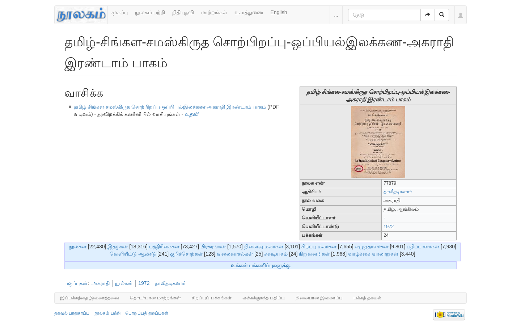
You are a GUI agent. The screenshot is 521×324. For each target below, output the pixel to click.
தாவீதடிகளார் (398, 191)
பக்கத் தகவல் (367, 297)
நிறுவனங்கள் (314, 254)
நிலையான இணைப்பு (319, 297)
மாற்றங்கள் (214, 12)
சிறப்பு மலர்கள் (318, 246)
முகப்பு (119, 12)
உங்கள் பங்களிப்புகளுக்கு (261, 265)
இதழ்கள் (117, 246)
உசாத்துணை (248, 12)
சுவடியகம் (276, 254)
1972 (389, 226)
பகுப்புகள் (76, 283)
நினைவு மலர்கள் (263, 246)
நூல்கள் (77, 246)
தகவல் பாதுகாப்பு (71, 313)
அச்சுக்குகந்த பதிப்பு (263, 297)
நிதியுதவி (183, 12)
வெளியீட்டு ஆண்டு (133, 254)
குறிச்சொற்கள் (186, 254)
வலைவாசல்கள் (235, 254)
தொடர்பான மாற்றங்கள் (155, 297)
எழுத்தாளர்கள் (372, 246)
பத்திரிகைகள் (164, 246)
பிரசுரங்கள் (213, 246)
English (279, 12)
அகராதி (101, 283)
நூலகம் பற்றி (150, 12)
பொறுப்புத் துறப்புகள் (146, 313)
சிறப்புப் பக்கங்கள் (212, 297)
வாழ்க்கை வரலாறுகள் (373, 254)
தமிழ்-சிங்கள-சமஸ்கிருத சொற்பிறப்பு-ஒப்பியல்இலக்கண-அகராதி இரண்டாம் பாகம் (170, 107)
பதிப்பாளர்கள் (423, 246)
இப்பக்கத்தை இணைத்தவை (89, 297)
